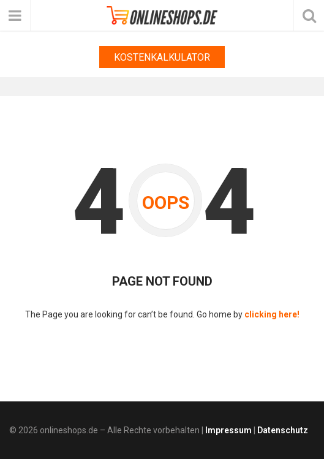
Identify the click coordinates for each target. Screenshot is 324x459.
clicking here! (272, 314)
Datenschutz (282, 430)
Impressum (228, 430)
